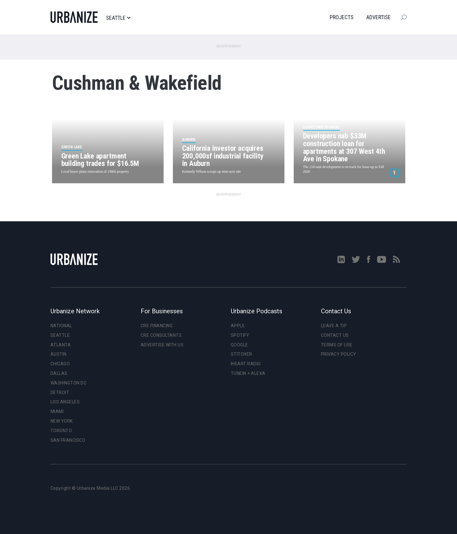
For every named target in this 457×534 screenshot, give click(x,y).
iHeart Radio (246, 363)
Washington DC (69, 382)
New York (62, 421)
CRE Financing (157, 325)
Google (239, 344)
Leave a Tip (334, 325)
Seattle (118, 18)
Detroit (60, 392)
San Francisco (68, 440)
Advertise (378, 17)
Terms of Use (337, 344)
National (61, 325)
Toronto (61, 430)
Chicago (60, 363)
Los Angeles (65, 401)
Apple (238, 325)
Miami (57, 411)
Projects (342, 17)
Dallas (59, 373)
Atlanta (61, 344)
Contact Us (335, 335)
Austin (59, 354)
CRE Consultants (161, 335)
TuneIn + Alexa (248, 373)
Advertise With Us (162, 344)
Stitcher (241, 354)
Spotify (240, 335)
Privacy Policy (338, 354)
